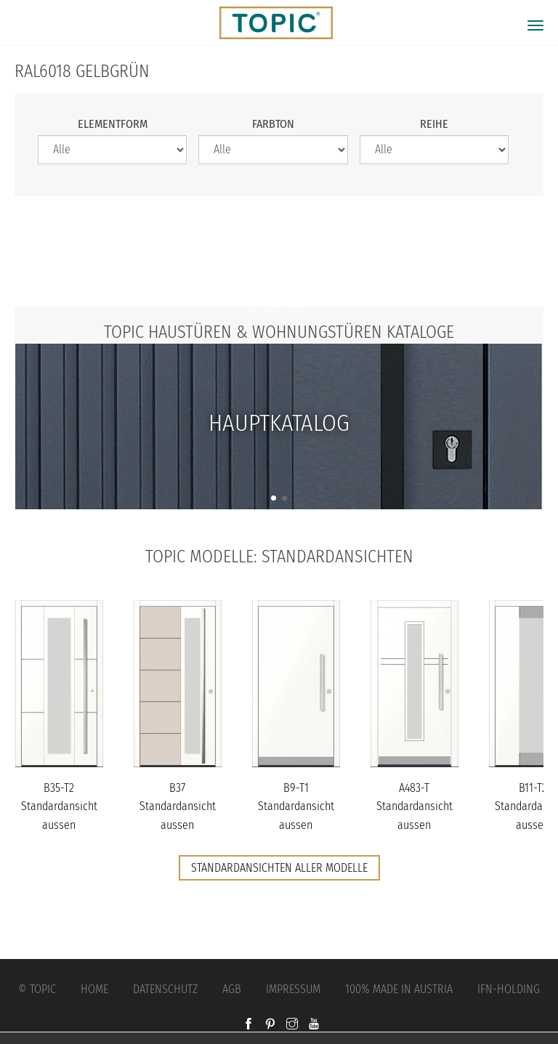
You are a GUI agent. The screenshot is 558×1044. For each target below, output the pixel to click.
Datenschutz (165, 989)
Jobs (279, 250)
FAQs (279, 279)
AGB (231, 989)
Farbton (273, 124)
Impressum (293, 989)
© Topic (37, 989)
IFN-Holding (508, 989)
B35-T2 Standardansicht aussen (59, 806)
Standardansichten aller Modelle (279, 868)
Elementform (112, 124)
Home (94, 989)
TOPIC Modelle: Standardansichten (279, 556)
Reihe (434, 124)
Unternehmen (279, 308)
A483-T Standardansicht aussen (414, 806)
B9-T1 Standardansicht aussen (296, 806)
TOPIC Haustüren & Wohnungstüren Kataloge (279, 332)
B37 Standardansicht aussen (178, 806)
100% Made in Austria (399, 989)
